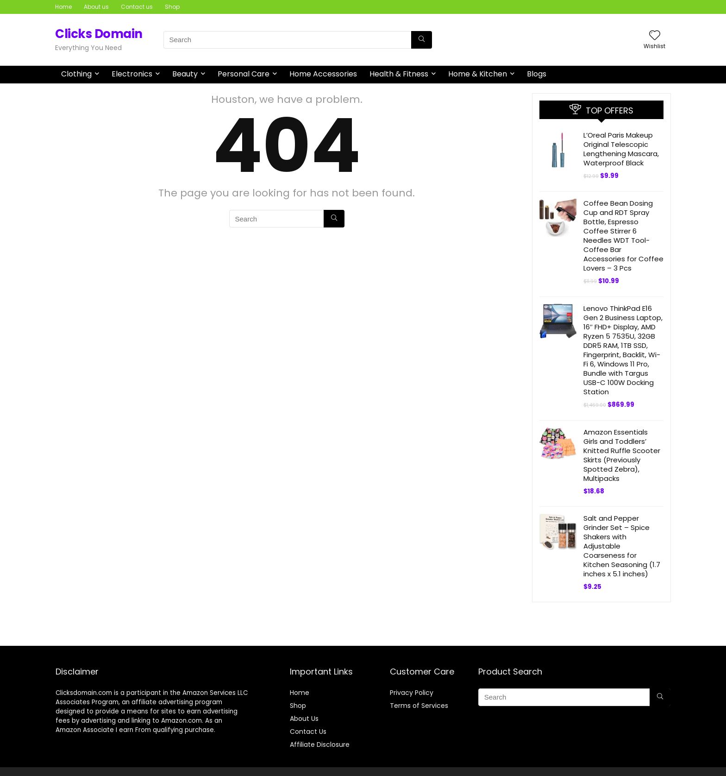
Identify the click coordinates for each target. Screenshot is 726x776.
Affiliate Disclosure (320, 744)
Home (63, 7)
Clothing (76, 74)
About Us (304, 718)
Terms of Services (419, 705)
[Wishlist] (654, 36)
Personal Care (243, 74)
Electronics (132, 74)
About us (96, 7)
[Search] (421, 40)
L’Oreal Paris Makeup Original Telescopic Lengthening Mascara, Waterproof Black (621, 149)
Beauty (185, 74)
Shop (172, 7)
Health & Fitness (398, 74)
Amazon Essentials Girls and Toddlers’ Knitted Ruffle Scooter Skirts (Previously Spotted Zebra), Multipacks (621, 455)
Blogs (536, 74)
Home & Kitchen (477, 74)
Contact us (137, 7)
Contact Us (308, 731)
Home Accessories (323, 74)
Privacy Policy (411, 692)
